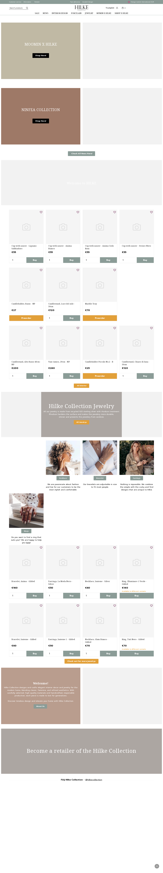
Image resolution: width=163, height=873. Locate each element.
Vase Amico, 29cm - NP (59, 362)
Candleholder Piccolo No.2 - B (99, 362)
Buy (35, 260)
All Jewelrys (81, 422)
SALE (37, 13)
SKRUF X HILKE (121, 13)
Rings (26, 531)
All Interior (81, 385)
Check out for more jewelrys (81, 661)
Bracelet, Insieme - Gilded (24, 639)
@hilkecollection (93, 779)
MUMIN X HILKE (104, 13)
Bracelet (99, 478)
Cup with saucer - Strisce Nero (136, 246)
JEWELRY (89, 13)
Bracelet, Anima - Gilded (23, 581)
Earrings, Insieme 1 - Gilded (61, 639)
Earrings (136, 478)
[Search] (26, 8)
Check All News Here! (81, 153)
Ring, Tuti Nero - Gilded (133, 639)
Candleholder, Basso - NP (23, 304)
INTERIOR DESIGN (60, 13)
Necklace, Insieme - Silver (97, 581)
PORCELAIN (76, 13)
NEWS (45, 13)
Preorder (26, 318)
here (28, 542)
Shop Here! (40, 55)
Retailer (37, 2)
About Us (40, 706)
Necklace (63, 478)
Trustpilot (110, 8)
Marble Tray (91, 304)
